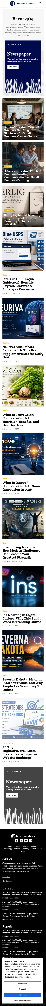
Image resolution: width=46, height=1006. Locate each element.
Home (9, 846)
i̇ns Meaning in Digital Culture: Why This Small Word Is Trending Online (21, 618)
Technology (7, 743)
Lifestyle (8, 210)
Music (23, 851)
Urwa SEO (6, 561)
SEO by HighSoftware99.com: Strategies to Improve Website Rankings (19, 752)
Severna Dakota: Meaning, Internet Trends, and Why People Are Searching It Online (22, 684)
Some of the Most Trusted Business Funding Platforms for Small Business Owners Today (22, 893)
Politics (34, 846)
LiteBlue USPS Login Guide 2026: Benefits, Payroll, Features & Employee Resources (18, 284)
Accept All (22, 995)
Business (8, 122)
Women (17, 849)
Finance (17, 846)
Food (40, 849)
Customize (22, 984)
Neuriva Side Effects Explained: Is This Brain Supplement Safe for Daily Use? (22, 352)
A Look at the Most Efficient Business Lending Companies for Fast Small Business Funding (21, 904)
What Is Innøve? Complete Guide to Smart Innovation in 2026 (22, 486)
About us (6, 877)
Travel (33, 849)
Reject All (22, 989)
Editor (4, 293)
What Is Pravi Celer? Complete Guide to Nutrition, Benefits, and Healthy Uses (20, 420)
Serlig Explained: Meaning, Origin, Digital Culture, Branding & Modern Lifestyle (20, 914)
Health (5, 343)
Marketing (25, 846)
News (4, 543)
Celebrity (25, 849)
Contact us (7, 881)
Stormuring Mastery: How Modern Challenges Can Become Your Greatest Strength (21, 552)
